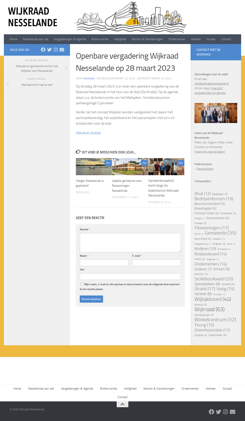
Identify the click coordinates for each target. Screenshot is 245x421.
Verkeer (196, 39)
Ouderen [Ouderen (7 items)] (203, 269)
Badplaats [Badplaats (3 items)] (220, 194)
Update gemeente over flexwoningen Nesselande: (125, 185)
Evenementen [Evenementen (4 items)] (217, 218)
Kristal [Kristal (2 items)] (199, 259)
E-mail (137, 255)
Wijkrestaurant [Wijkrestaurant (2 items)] (204, 315)
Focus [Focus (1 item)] (198, 234)
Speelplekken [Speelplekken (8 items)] (207, 284)
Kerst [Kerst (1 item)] (231, 244)
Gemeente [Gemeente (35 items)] (220, 233)
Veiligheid (120, 39)
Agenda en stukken (89, 132)
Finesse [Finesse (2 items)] (200, 223)
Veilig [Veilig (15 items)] (225, 289)
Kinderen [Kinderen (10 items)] (205, 248)
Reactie (85, 229)
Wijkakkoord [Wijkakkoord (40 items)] (212, 299)
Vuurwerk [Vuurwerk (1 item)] (219, 294)
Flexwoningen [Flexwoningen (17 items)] (211, 228)
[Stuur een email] (62, 49)
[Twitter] (49, 49)
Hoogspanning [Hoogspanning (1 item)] (202, 244)
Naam (84, 255)
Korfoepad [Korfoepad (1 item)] (224, 249)
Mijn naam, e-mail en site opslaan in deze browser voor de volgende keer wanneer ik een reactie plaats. (130, 287)
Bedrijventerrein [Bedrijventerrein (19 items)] (213, 199)
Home (13, 39)
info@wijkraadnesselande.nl (211, 83)
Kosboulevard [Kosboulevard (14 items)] (210, 254)
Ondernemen (177, 39)
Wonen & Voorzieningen (147, 39)
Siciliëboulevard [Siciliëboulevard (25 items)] (213, 278)
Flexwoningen (205, 169)
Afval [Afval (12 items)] (202, 193)
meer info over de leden (209, 151)
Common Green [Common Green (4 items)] (206, 213)
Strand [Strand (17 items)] (204, 289)
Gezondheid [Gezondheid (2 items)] (202, 238)
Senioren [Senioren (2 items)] (200, 274)
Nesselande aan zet (35, 39)
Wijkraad (89, 78)
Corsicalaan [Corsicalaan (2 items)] (228, 213)
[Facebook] (43, 49)
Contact (226, 39)
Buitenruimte (100, 39)
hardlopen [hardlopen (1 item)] (218, 239)
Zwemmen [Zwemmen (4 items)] (217, 335)
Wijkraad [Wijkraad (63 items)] (209, 309)
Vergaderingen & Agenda (70, 39)
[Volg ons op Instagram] (55, 49)
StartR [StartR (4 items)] (228, 284)
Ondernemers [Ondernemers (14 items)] (210, 264)
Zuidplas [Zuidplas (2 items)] (200, 335)
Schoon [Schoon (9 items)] (221, 269)
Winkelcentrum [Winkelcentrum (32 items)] (215, 319)
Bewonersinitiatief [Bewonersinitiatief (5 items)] (209, 204)
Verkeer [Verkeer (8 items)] (203, 294)
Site (82, 269)
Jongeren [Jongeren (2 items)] (219, 244)
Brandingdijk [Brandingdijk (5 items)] (205, 208)
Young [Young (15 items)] (204, 325)
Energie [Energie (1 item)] (199, 218)
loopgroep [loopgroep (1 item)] (212, 259)
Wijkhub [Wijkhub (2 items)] (200, 304)
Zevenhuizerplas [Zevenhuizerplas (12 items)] (212, 330)
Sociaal (210, 39)
